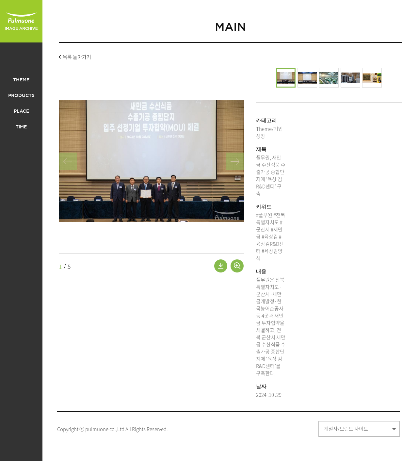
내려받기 (220, 265)
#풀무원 (264, 215)
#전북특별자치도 (270, 218)
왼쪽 (68, 161)
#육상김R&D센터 (270, 244)
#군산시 (269, 226)
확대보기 (237, 265)
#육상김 (270, 236)
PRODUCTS (21, 96)
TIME (21, 127)
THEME (21, 80)
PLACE (21, 111)
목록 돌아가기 (77, 57)
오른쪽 (235, 161)
